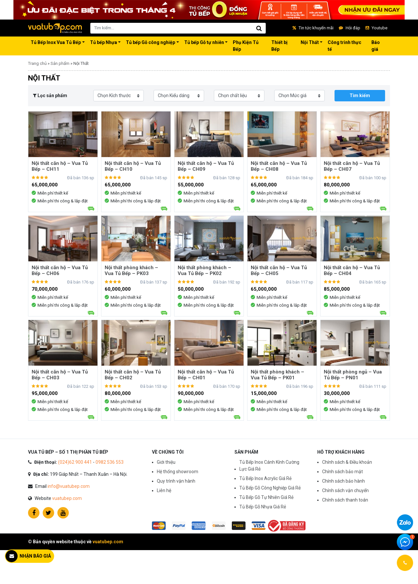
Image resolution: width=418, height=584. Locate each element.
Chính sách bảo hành (343, 481)
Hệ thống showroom (177, 471)
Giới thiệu (166, 462)
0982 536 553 (110, 462)
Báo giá (375, 46)
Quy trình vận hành (176, 481)
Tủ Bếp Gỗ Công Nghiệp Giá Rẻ (270, 487)
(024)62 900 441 (75, 462)
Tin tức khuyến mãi (313, 27)
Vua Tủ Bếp (55, 28)
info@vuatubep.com (69, 486)
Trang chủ (37, 63)
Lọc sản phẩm (50, 95)
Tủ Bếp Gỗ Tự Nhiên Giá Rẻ (266, 497)
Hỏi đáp (349, 27)
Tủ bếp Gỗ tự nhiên (204, 42)
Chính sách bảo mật (342, 471)
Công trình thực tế (344, 46)
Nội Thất (310, 42)
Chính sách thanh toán (345, 500)
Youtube (376, 27)
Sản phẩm (60, 63)
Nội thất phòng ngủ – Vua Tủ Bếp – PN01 (353, 375)
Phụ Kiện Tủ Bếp (246, 46)
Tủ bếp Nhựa (103, 42)
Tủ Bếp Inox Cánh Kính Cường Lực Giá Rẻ (269, 466)
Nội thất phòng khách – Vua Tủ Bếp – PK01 (277, 375)
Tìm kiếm (360, 95)
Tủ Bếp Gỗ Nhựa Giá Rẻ (262, 506)
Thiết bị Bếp (279, 46)
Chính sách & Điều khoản (347, 462)
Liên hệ (164, 490)
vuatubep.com (67, 498)
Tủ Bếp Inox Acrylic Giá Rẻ (265, 478)
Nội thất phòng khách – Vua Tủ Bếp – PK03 (131, 270)
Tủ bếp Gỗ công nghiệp (150, 42)
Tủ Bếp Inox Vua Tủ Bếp (56, 42)
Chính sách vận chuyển (345, 490)
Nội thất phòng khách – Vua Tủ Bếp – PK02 (204, 270)
